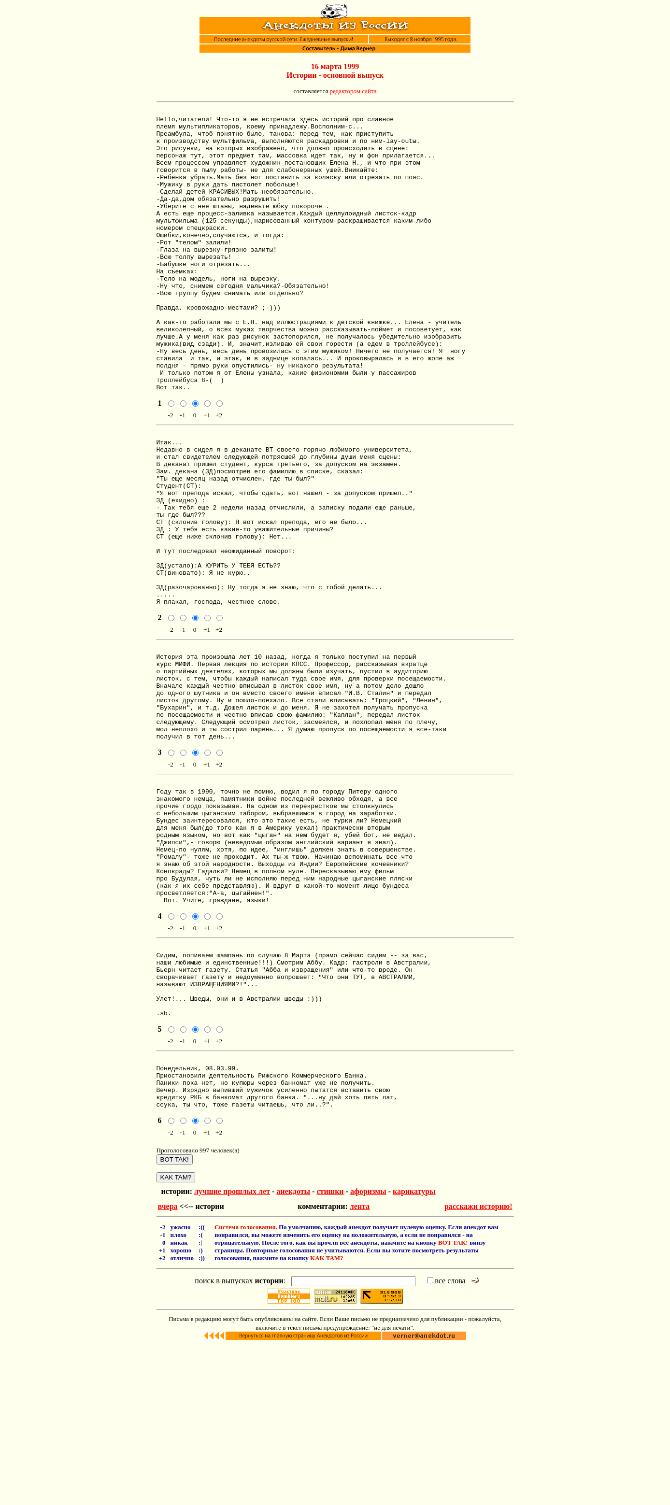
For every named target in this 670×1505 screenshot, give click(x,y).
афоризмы (368, 1351)
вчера (168, 1366)
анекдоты (293, 1351)
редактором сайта (352, 91)
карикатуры (414, 1351)
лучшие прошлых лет (232, 1351)
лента (360, 1366)
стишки (329, 1351)
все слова (446, 1440)
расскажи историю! (478, 1366)
